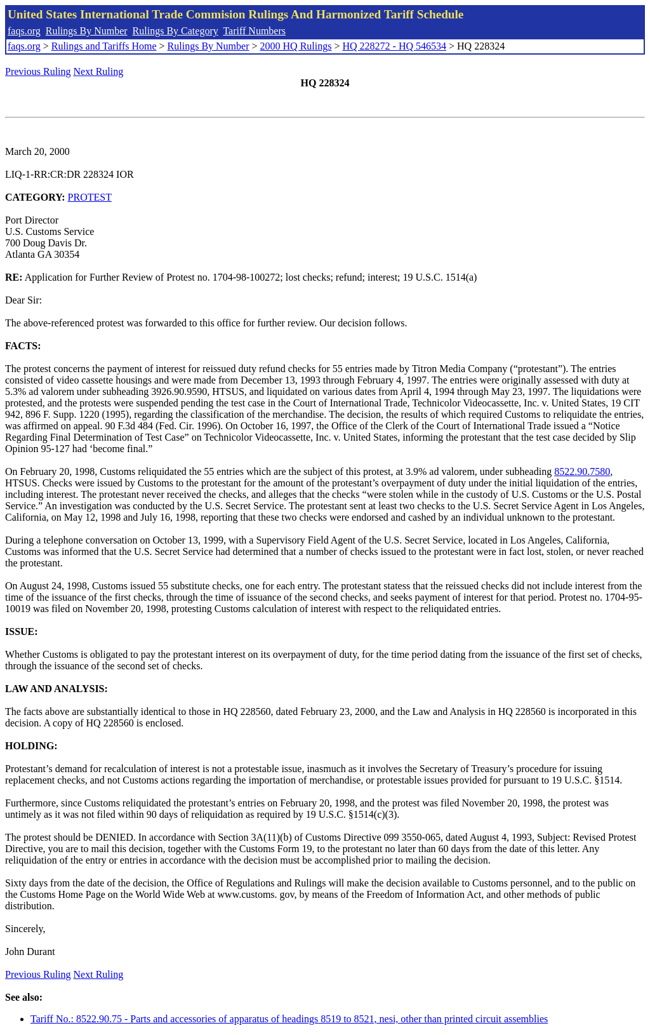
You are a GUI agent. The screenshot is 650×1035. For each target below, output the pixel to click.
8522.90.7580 (582, 471)
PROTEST (90, 197)
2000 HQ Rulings (296, 46)
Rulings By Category (175, 30)
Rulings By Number (87, 30)
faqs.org (24, 30)
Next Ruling (99, 71)
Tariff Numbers (254, 30)
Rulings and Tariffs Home (104, 46)
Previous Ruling (38, 71)
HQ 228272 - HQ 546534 (394, 46)
